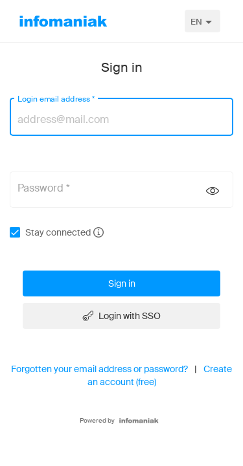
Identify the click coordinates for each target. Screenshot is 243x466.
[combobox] (202, 21)
